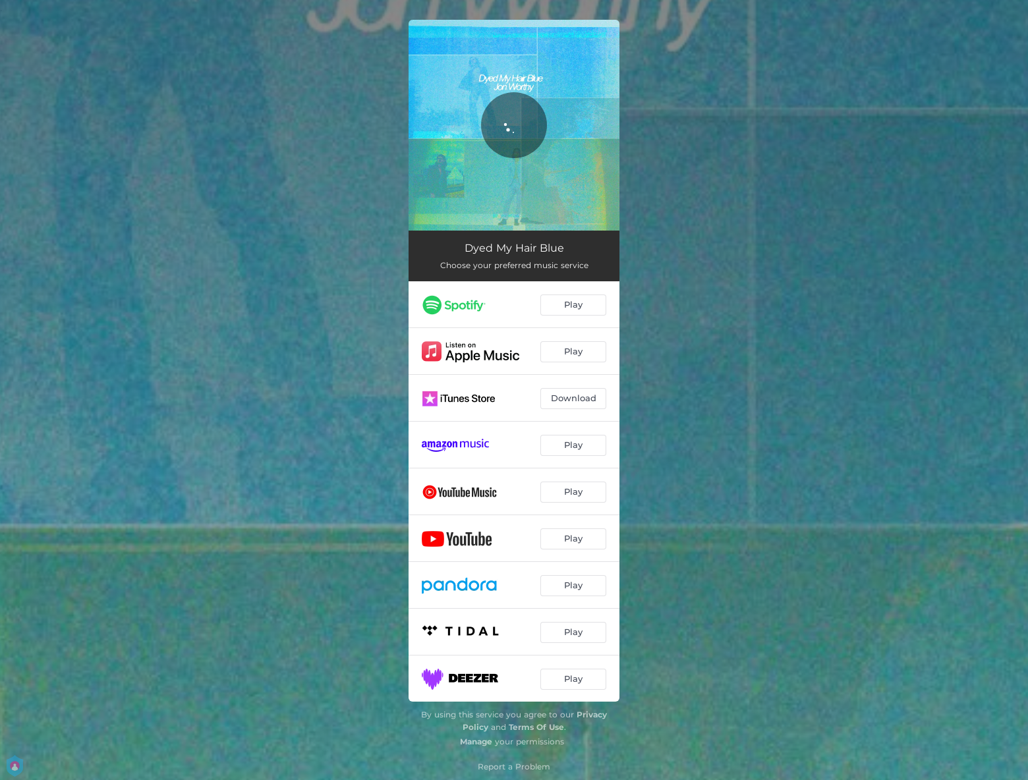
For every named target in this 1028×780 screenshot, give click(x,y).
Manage (476, 741)
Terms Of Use (536, 727)
